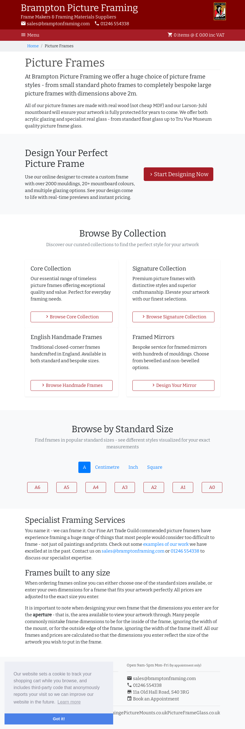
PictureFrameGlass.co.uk (193, 712)
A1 (183, 487)
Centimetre (107, 467)
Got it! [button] (59, 719)
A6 (37, 487)
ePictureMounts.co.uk (144, 712)
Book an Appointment (153, 699)
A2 (154, 487)
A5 (66, 487)
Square (154, 467)
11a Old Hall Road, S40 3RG (158, 692)
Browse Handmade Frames (71, 385)
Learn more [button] (69, 702)
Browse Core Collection (71, 316)
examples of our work (166, 544)
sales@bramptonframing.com (55, 23)
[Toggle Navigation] (32, 35)
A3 (125, 487)
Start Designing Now (179, 174)
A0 (212, 487)
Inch (133, 467)
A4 (95, 487)
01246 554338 (111, 23)
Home (33, 46)
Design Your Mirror (173, 385)
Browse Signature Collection (173, 316)
